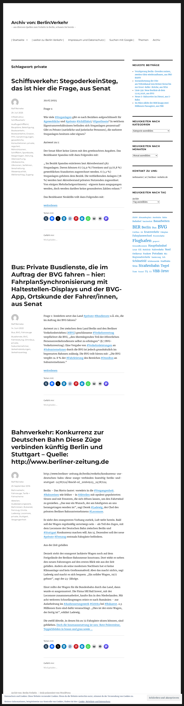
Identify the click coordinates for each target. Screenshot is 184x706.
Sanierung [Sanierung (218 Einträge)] (156, 257)
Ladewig (15, 513)
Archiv (156, 40)
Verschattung (18, 168)
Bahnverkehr (17, 490)
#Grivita (95, 603)
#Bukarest (111, 603)
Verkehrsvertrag (19, 352)
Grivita (23, 510)
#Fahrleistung (74, 357)
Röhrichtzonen (18, 149)
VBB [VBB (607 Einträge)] (156, 271)
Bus (13, 332)
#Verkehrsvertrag (103, 332)
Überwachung (18, 159)
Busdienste (16, 336)
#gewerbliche (52, 121)
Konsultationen (18, 143)
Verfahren (27, 165)
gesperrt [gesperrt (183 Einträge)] (156, 241)
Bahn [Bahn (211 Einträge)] (164, 217)
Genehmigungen (25, 137)
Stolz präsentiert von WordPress (55, 693)
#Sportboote (100, 121)
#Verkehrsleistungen (99, 345)
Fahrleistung (17, 340)
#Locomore (96, 511)
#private (71, 121)
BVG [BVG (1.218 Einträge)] (162, 227)
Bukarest (28, 507)
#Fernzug (60, 536)
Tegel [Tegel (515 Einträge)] (165, 266)
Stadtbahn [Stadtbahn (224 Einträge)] (165, 261)
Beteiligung (28, 127)
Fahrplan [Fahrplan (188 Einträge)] (164, 232)
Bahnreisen (17, 507)
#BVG (71, 332)
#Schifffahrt (84, 121)
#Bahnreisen (51, 494)
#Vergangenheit (104, 490)
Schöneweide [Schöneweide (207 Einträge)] (153, 261)
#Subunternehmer (55, 349)
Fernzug (15, 510)
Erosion (30, 133)
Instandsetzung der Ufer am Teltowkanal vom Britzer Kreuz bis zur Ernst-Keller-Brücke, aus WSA (153, 84)
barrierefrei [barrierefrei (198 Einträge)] (147, 221)
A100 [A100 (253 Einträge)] (135, 217)
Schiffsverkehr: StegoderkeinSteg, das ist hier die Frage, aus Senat (64, 84)
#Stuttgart (50, 532)
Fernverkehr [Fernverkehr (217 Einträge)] (159, 236)
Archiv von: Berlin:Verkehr (39, 22)
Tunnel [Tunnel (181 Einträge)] (141, 272)
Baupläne (16, 127)
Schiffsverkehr (18, 120)
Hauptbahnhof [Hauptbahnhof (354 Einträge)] (157, 245)
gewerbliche (17, 140)
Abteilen (15, 500)
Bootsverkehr (17, 130)
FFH (13, 137)
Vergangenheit (18, 519)
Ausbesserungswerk (21, 504)
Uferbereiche (17, 162)
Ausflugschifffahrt (20, 124)
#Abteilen (84, 494)
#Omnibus (107, 357)
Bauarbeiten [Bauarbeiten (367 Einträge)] (161, 221)
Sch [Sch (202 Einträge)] (163, 257)
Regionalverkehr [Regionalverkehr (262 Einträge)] (141, 257)
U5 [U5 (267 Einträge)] (146, 271)
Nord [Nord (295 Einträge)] (168, 249)
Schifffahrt (16, 152)
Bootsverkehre (18, 133)
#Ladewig (97, 507)
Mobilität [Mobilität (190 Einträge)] (147, 250)
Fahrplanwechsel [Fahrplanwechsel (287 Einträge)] (142, 235)
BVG (18, 332)
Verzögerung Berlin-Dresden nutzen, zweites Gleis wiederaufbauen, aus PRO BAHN (153, 74)
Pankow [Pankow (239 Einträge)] (147, 253)
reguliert (15, 146)
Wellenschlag (18, 174)
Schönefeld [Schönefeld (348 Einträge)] (139, 261)
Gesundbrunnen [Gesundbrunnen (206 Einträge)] (139, 246)
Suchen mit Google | (121, 40)
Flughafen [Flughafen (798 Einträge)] (142, 240)
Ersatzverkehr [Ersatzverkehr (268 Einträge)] (151, 232)
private (30, 143)
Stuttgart (23, 516)
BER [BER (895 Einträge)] (136, 227)
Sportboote (27, 152)
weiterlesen (50, 205)
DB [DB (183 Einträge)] (142, 232)
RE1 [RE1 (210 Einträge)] (165, 254)
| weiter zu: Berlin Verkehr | (48, 40)
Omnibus (29, 340)
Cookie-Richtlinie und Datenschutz (94, 701)
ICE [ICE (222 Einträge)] (139, 250)
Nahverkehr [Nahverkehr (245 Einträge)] (158, 249)
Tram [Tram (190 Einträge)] (134, 272)
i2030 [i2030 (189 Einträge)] (134, 250)
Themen (143, 40)
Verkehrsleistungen (21, 349)
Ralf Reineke (17, 108)
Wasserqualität (18, 171)
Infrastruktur (17, 117)
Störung (29, 155)
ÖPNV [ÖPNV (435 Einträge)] (165, 271)
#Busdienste (101, 315)
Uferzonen (16, 165)
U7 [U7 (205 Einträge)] (150, 271)
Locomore (26, 513)
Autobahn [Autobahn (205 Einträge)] (157, 217)
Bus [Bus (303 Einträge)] (154, 227)
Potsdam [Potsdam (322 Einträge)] (157, 253)
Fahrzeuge (26, 332)
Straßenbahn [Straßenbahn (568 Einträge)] (149, 266)
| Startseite (17, 40)
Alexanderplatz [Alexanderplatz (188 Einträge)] (145, 217)
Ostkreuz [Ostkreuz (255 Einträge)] (137, 253)
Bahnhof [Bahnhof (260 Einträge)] (136, 221)
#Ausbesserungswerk (76, 603)
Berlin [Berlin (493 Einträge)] (146, 227)
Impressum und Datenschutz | (86, 40)
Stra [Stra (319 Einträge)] (134, 265)
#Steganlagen (63, 117)
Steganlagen (17, 155)
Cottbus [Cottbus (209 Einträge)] (135, 232)
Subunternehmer (20, 346)
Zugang (29, 174)
